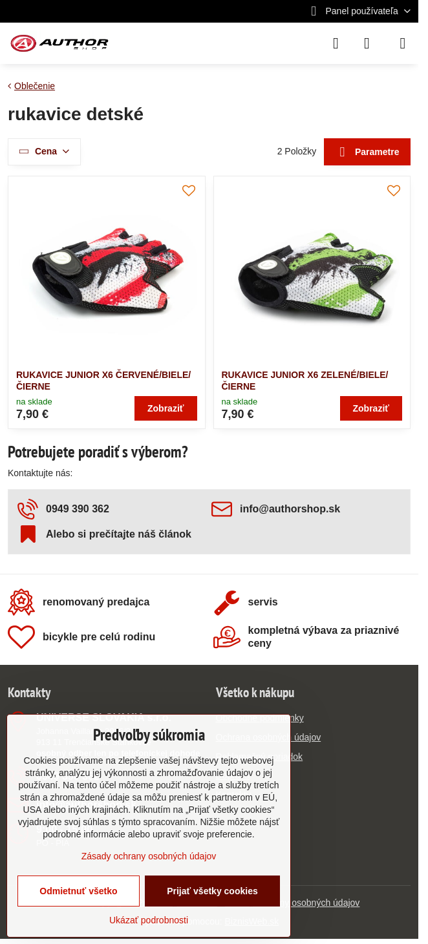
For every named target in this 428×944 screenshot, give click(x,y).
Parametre (368, 152)
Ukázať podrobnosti (148, 920)
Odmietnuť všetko (78, 891)
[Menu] (402, 43)
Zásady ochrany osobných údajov (292, 902)
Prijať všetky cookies (212, 891)
